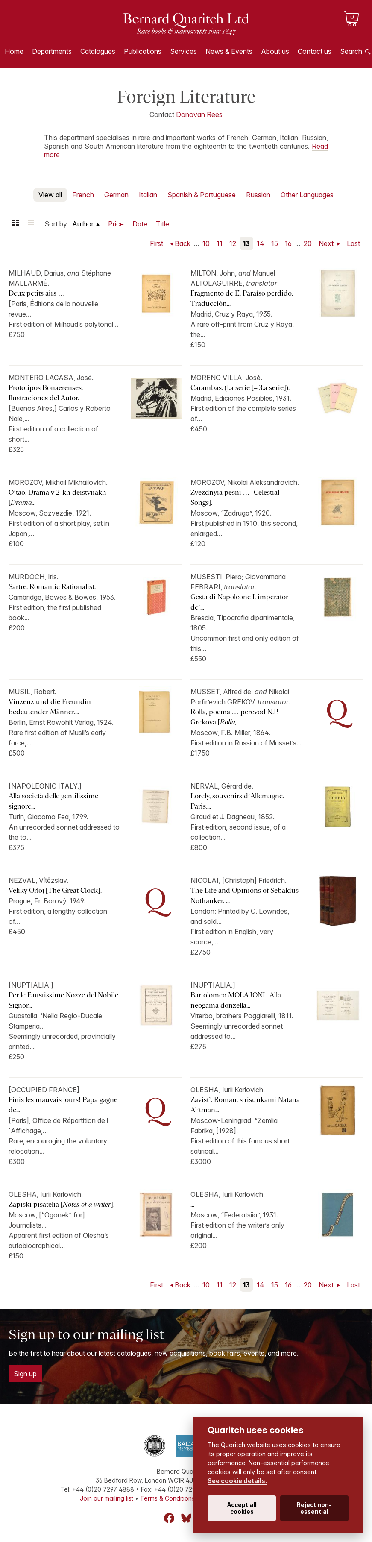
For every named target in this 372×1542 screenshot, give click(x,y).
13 (246, 243)
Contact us (314, 51)
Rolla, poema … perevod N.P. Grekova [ (234, 717)
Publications (142, 51)
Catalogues (97, 51)
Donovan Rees (199, 114)
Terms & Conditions (167, 1498)
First (156, 243)
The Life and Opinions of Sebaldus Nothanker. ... (244, 895)
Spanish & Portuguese (201, 195)
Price (116, 224)
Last (353, 243)
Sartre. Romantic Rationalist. (52, 587)
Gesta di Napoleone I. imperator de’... (239, 602)
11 (220, 243)
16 (288, 243)
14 (260, 243)
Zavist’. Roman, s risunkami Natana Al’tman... (245, 1105)
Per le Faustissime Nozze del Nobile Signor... (63, 1000)
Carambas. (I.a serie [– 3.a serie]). (240, 388)
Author (83, 224)
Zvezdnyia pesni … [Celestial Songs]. (234, 497)
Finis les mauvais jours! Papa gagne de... (63, 1105)
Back (182, 243)
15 (274, 243)
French (83, 195)
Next (327, 243)
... (192, 1204)
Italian (148, 195)
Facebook (169, 1518)
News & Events (228, 51)
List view (31, 223)
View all (50, 195)
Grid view (15, 223)
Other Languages (307, 195)
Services (183, 51)
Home (14, 51)
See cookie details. (237, 1480)
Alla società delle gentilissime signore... (53, 801)
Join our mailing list (106, 1498)
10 (206, 243)
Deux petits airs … (37, 293)
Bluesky (186, 1518)
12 (232, 243)
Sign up (25, 1373)
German (116, 195)
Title (162, 224)
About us (275, 51)
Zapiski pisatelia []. (61, 1204)
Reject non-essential (314, 1508)
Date (139, 224)
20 (308, 243)
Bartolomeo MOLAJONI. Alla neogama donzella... (235, 1000)
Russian (258, 195)
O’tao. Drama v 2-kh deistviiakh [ (57, 497)
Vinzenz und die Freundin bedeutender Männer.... (50, 707)
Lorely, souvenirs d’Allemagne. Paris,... (237, 801)
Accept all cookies (242, 1508)
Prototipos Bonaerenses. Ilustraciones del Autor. (46, 393)
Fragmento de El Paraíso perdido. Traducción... (241, 298)
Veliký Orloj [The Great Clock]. (55, 890)
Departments (52, 51)
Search (351, 51)
